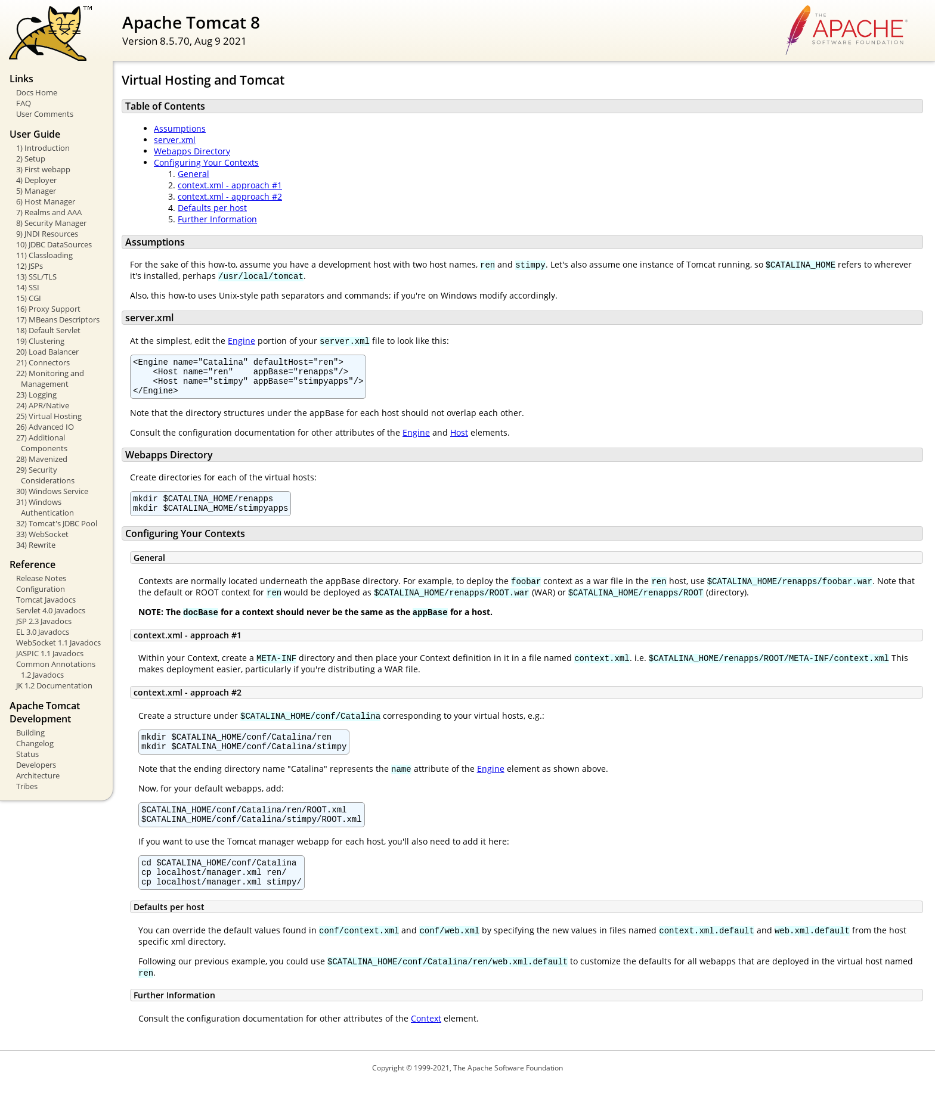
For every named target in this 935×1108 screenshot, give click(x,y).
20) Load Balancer (47, 351)
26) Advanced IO (45, 426)
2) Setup (30, 158)
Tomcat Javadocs (46, 599)
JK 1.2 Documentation (54, 685)
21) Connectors (43, 362)
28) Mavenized (41, 459)
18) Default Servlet (48, 330)
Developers (36, 764)
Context (426, 1041)
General (193, 173)
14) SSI (27, 287)
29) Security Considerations (45, 475)
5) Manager (36, 190)
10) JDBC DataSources (54, 244)
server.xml (175, 139)
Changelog (35, 743)
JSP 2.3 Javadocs (44, 621)
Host (459, 439)
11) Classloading (44, 255)
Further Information (217, 219)
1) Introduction (43, 147)
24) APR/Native (42, 405)
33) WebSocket (42, 534)
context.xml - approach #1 (230, 185)
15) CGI (28, 298)
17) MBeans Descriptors (58, 319)
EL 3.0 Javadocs (42, 631)
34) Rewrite (35, 544)
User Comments (44, 113)
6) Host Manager (45, 201)
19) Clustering (40, 341)
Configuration (40, 589)
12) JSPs (29, 265)
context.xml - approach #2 (230, 196)
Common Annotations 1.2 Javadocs (55, 669)
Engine (241, 340)
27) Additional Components (41, 443)
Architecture (38, 775)
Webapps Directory (192, 151)
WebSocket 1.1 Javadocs (58, 642)
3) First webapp (43, 169)
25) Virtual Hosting (49, 416)
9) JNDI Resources (47, 233)
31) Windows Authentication (45, 507)
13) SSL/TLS (36, 276)
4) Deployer (36, 180)
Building (30, 732)
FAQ (23, 103)
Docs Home (36, 92)
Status (27, 754)
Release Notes (41, 578)
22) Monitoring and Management (50, 378)
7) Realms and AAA (49, 212)
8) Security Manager (51, 223)
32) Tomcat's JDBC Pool (56, 523)
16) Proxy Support (48, 308)
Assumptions (180, 128)
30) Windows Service (52, 491)
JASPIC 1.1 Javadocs (49, 653)
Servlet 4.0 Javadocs (50, 610)
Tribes (27, 786)
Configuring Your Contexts (206, 162)
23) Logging (36, 394)
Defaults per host (212, 207)
